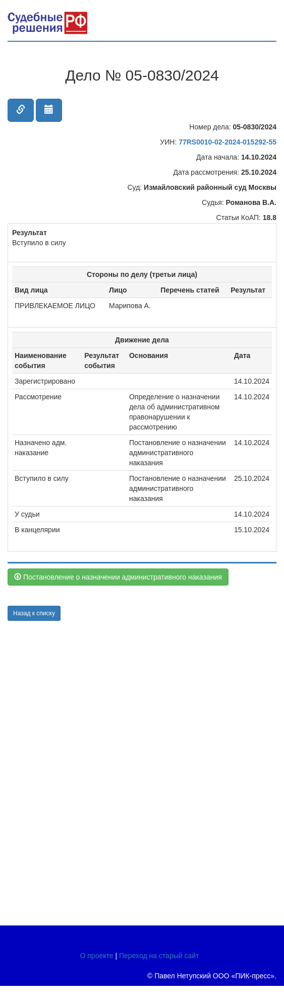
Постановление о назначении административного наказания (118, 577)
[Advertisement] (68, 772)
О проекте (96, 956)
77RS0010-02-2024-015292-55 (227, 142)
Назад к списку (34, 613)
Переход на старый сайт (159, 956)
